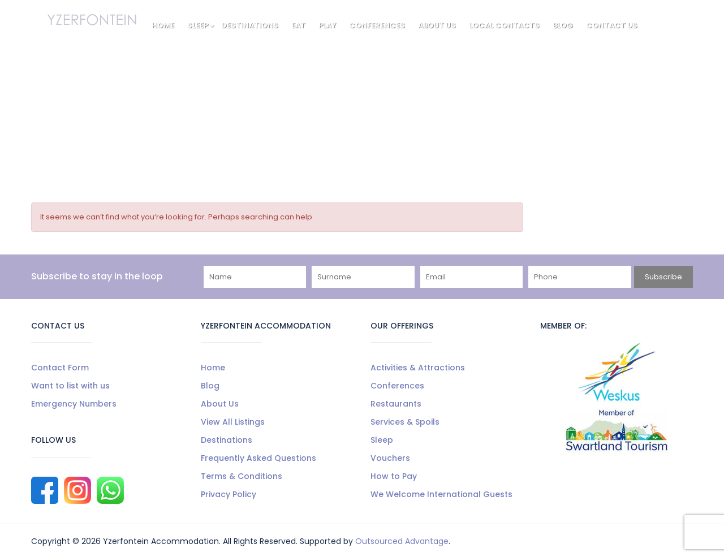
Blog (563, 25)
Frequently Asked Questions (258, 458)
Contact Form (60, 367)
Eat (298, 25)
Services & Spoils (404, 422)
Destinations (249, 25)
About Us (437, 25)
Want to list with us (70, 385)
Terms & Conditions (241, 476)
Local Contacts (504, 25)
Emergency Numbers (74, 403)
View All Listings (233, 422)
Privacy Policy (228, 494)
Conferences (377, 25)
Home (163, 25)
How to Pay (393, 476)
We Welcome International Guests (441, 494)
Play (327, 25)
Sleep (200, 25)
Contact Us (611, 25)
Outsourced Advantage (402, 541)
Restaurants (395, 403)
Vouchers (390, 458)
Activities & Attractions (417, 367)
